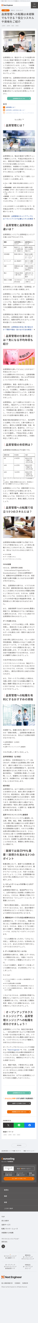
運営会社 (4, 1265)
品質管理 (12, 28)
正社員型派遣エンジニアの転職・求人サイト (11, 1172)
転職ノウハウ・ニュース (29, 1172)
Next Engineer (14, 1059)
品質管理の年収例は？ (13, 122)
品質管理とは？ (11, 112)
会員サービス (6, 1248)
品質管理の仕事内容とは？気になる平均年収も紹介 (20, 118)
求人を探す (5, 1244)
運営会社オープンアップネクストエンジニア (27, 1280)
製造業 (18, 28)
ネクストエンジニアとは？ (10, 1262)
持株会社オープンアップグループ (28, 1290)
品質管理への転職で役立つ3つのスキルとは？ (20, 125)
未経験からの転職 (7, 1256)
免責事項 (25, 1307)
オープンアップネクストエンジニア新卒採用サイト (10, 1290)
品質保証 (4, 28)
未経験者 (24, 28)
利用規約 (17, 1307)
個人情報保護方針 (7, 1307)
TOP (3, 1240)
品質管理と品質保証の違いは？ (15, 114)
